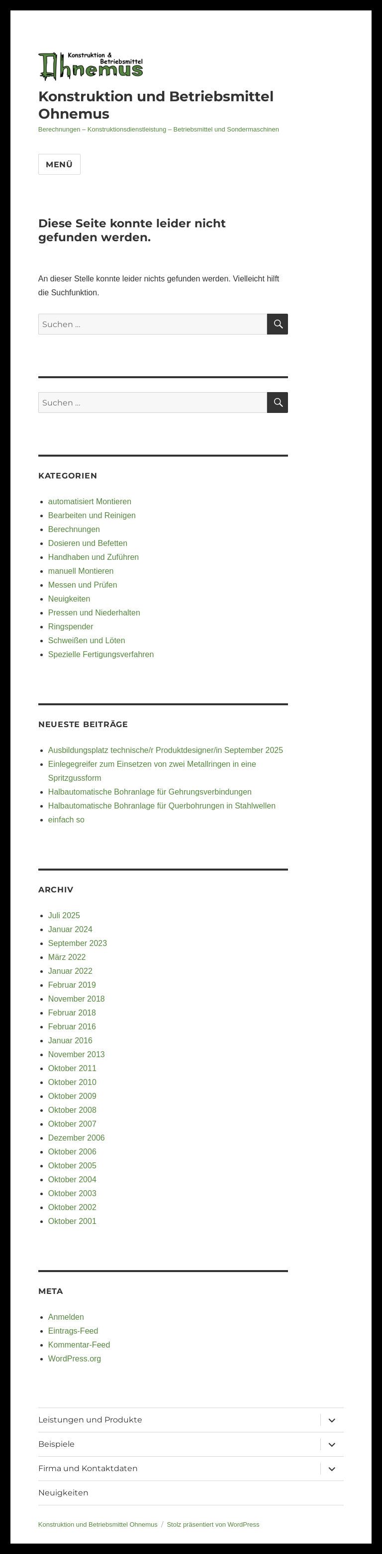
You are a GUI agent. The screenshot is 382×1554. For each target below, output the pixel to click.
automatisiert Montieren (89, 501)
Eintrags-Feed (73, 1331)
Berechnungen (74, 529)
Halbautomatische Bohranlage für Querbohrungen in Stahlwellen (162, 806)
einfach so (66, 819)
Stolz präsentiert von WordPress (213, 1524)
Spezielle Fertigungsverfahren (101, 654)
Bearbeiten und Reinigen (92, 515)
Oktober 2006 (72, 1152)
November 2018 (76, 999)
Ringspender (71, 626)
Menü (59, 164)
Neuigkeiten (69, 599)
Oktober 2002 (72, 1207)
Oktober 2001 (72, 1221)
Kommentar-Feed (79, 1345)
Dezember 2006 (76, 1138)
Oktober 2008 (72, 1110)
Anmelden (66, 1317)
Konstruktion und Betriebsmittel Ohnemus (98, 1524)
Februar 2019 (72, 985)
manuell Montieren (81, 571)
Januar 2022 (70, 971)
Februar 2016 (72, 1026)
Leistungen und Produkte (90, 1419)
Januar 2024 (70, 929)
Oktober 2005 (72, 1165)
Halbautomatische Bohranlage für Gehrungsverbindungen (150, 792)
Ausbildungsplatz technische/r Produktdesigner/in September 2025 (165, 750)
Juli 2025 (64, 915)
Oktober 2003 (72, 1193)
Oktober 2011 (72, 1068)
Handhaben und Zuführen (93, 557)
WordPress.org (74, 1358)
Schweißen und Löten (86, 640)
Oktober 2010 (72, 1082)
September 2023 (77, 943)
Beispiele (56, 1444)
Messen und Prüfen (82, 585)
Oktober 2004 (72, 1179)
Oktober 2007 (72, 1124)
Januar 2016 (70, 1040)
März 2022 (67, 957)
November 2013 (76, 1054)
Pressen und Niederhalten (94, 612)
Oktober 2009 (72, 1096)
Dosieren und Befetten (87, 543)
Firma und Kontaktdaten (88, 1468)
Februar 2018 (72, 1013)
